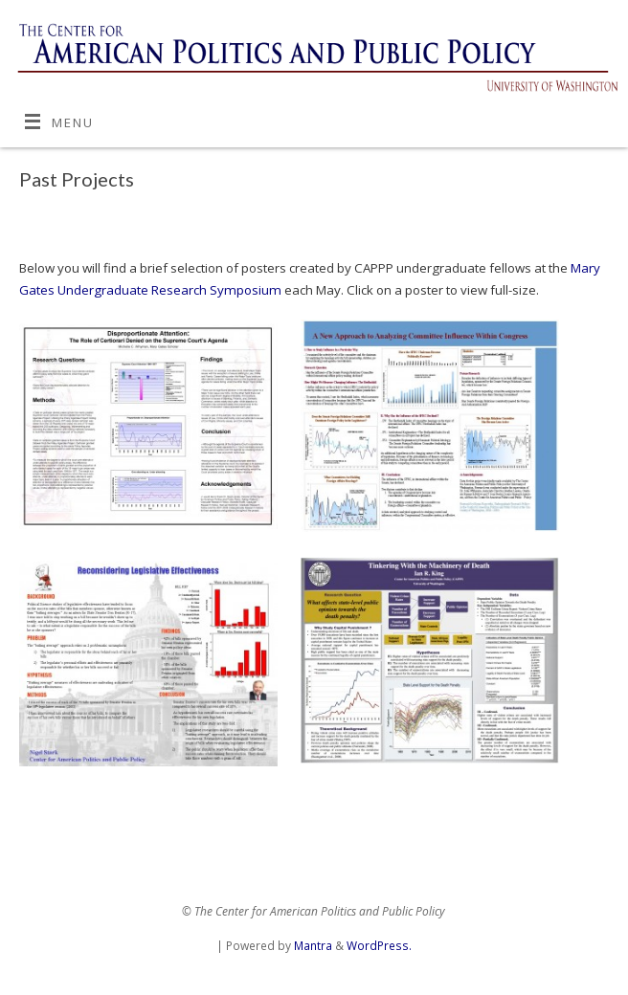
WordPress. (379, 946)
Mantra (313, 946)
